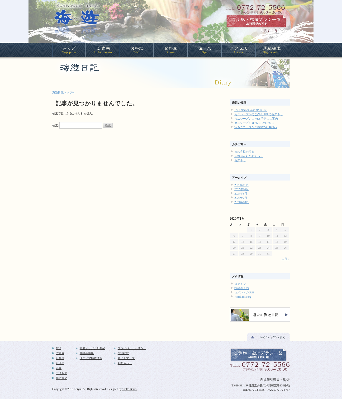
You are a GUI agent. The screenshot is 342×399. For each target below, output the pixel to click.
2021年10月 (241, 202)
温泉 (59, 368)
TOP (58, 348)
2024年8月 (240, 193)
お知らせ (240, 160)
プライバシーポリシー (132, 348)
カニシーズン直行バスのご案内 (254, 123)
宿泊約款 (123, 353)
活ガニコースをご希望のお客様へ (255, 127)
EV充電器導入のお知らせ (250, 110)
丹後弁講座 (87, 353)
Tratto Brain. (129, 389)
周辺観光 (61, 378)
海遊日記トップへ (63, 92)
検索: (55, 125)
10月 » (285, 258)
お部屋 (60, 363)
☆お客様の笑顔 (244, 151)
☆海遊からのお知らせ (248, 156)
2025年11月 (241, 185)
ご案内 (60, 353)
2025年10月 (241, 189)
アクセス (61, 373)
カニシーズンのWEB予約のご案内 (256, 118)
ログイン (240, 284)
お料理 (60, 358)
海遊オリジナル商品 (92, 348)
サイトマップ (126, 358)
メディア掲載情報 (91, 358)
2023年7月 (240, 198)
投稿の (241, 288)
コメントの (244, 292)
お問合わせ (125, 363)
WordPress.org (242, 296)
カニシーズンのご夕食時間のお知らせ (258, 114)
